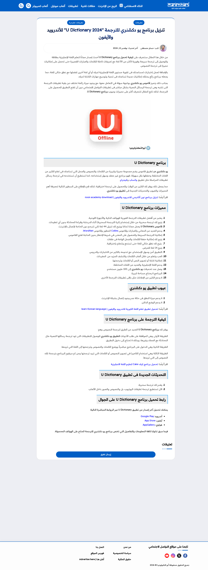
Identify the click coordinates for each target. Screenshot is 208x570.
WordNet (88, 230)
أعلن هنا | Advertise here (91, 559)
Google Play (147, 416)
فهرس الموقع (97, 553)
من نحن (127, 547)
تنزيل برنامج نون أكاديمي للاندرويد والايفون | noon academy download (121, 197)
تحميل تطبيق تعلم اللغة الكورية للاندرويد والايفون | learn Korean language (119, 309)
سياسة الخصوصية (122, 553)
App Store (150, 420)
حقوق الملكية (124, 559)
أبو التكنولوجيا (163, 565)
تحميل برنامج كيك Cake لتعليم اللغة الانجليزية (134, 364)
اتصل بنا (100, 547)
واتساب (133, 179)
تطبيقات (139, 22)
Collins (114, 230)
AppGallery (149, 424)
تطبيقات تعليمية (76, 22)
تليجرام (123, 179)
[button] (21, 5)
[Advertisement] (106, 480)
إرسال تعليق (106, 454)
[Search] (28, 5)
